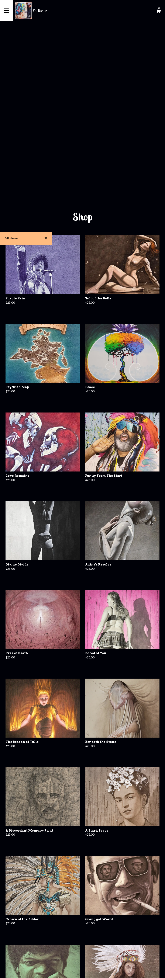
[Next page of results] (90, 961)
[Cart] (158, 11)
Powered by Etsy (40, 971)
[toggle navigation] (6, 10)
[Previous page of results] (75, 961)
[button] (26, 74)
